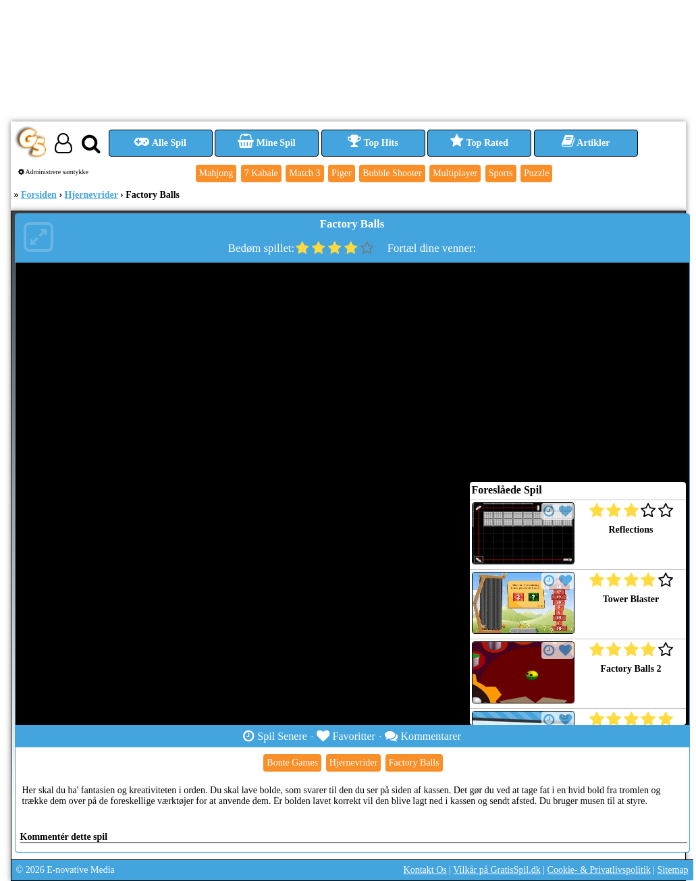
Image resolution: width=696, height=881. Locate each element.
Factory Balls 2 (630, 669)
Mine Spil (266, 143)
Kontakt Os (425, 870)
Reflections (630, 530)
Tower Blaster (631, 599)
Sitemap (673, 870)
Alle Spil (160, 143)
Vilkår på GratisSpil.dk (496, 870)
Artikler (586, 143)
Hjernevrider (91, 195)
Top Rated (479, 143)
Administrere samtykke (53, 172)
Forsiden (39, 195)
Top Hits (373, 143)
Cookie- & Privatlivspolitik (599, 870)
